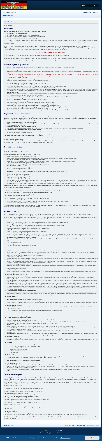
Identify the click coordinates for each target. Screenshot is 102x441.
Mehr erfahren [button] (65, 438)
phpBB (45, 431)
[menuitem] (14, 12)
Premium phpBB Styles (56, 433)
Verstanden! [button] (92, 438)
